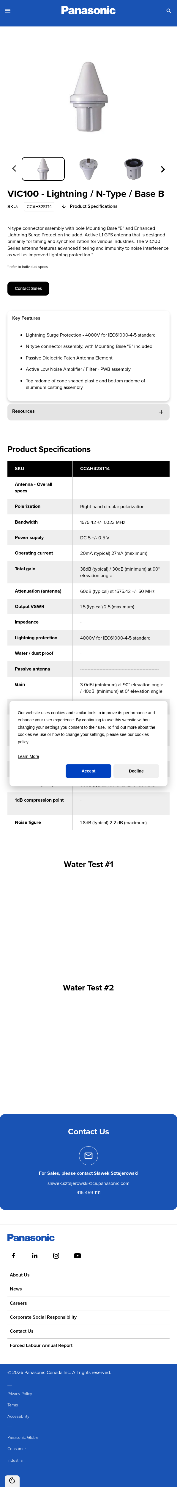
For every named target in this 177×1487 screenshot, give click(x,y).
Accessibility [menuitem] (18, 1416)
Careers (18, 1303)
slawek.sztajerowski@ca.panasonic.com (88, 1183)
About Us (20, 1274)
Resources (88, 412)
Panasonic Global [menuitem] (23, 1437)
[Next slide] (162, 169)
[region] (88, 649)
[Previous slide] (14, 169)
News (16, 1288)
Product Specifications (89, 206)
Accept (89, 771)
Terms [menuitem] (12, 1405)
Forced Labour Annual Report (41, 1345)
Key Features (88, 319)
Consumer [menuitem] (16, 1448)
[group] (43, 169)
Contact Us (22, 1331)
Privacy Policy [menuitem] (19, 1393)
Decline (136, 771)
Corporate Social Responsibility (43, 1317)
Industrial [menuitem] (15, 1460)
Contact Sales (28, 288)
